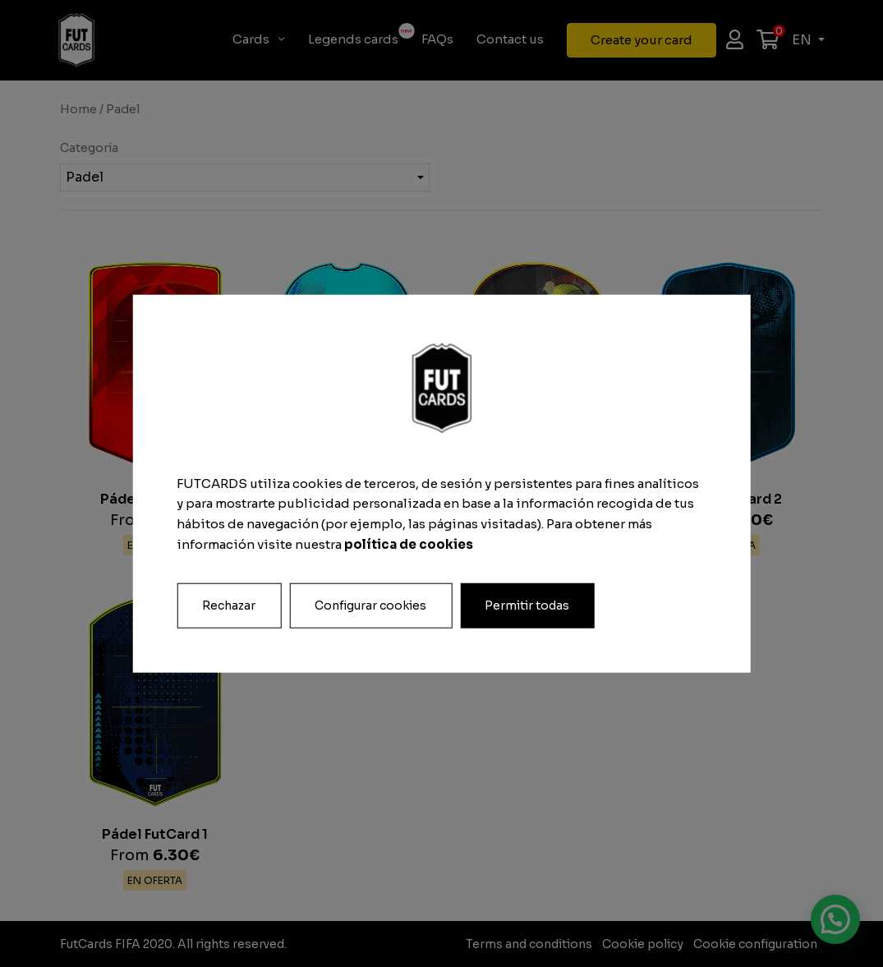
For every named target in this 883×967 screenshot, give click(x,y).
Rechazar (228, 604)
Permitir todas (527, 604)
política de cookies (408, 544)
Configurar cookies (370, 604)
